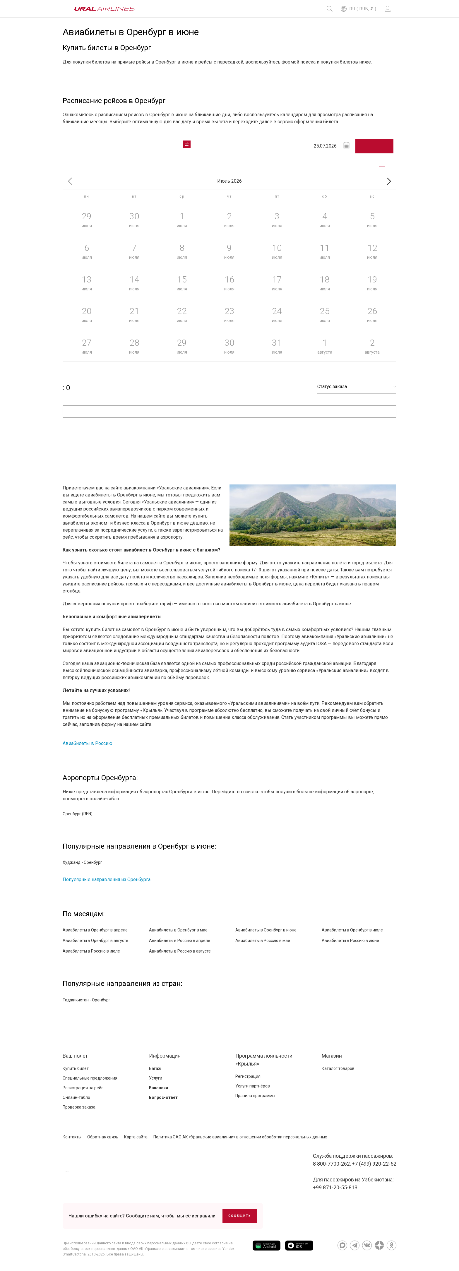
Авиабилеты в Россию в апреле (179, 940)
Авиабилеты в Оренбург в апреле (95, 930)
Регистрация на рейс (83, 1087)
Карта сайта (136, 1137)
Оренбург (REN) (78, 813)
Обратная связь (102, 1137)
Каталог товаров (338, 1068)
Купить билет (76, 1068)
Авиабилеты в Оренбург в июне (266, 930)
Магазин (332, 1056)
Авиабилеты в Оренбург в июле (352, 930)
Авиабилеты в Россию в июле (91, 951)
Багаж (155, 1068)
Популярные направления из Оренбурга (106, 879)
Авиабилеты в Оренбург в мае (178, 930)
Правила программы (255, 1095)
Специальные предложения (90, 1078)
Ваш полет (75, 1056)
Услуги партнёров (252, 1086)
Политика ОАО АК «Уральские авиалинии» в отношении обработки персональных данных (240, 1137)
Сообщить (239, 1215)
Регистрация (248, 1076)
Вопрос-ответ (163, 1097)
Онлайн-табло (76, 1097)
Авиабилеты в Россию (87, 743)
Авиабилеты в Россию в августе (180, 951)
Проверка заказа (79, 1107)
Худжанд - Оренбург (82, 862)
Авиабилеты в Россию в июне (350, 940)
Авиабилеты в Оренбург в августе (95, 940)
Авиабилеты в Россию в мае (262, 940)
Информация (165, 1056)
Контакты (72, 1137)
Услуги (155, 1078)
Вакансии (158, 1087)
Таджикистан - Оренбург (86, 1000)
